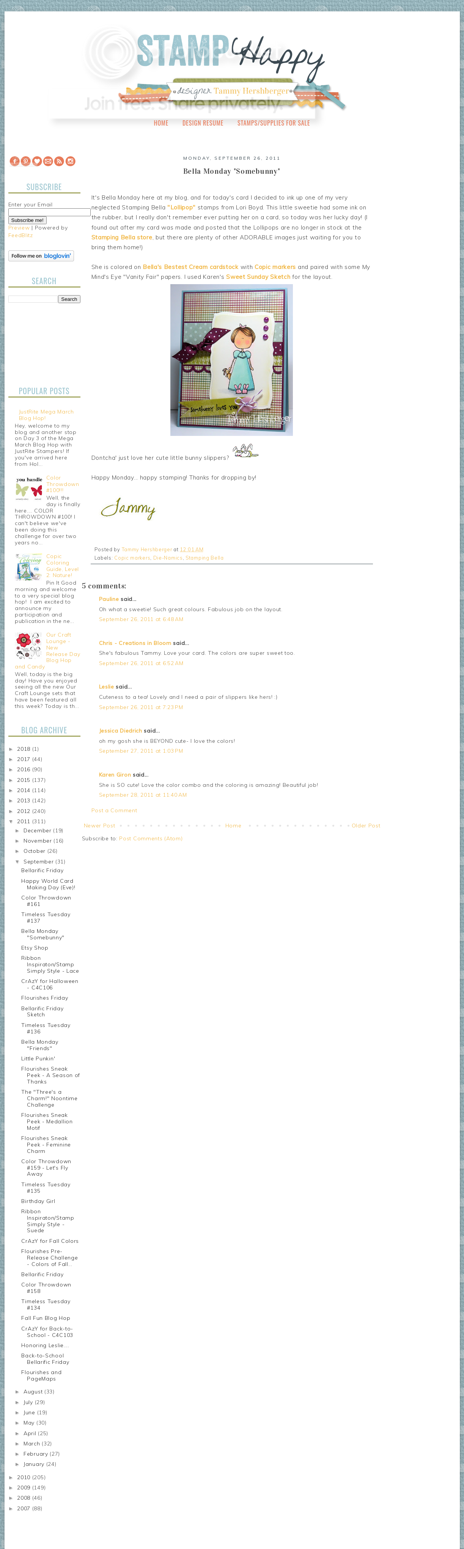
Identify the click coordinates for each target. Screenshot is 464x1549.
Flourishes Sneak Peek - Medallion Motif (46, 1121)
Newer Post (99, 825)
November (38, 840)
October (35, 851)
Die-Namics (168, 558)
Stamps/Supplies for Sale (274, 122)
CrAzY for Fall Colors (50, 1241)
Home (161, 122)
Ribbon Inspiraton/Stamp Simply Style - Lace (50, 964)
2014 (24, 790)
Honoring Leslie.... (45, 1345)
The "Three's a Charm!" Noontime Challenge (49, 1098)
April (31, 1433)
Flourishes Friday (44, 997)
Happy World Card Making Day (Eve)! (48, 884)
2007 (24, 1508)
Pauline (109, 599)
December (38, 830)
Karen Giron (115, 774)
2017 (24, 759)
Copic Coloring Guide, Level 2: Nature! (62, 566)
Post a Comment (114, 810)
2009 (24, 1487)
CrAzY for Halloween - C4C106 (49, 984)
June (30, 1412)
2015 (24, 780)
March (33, 1443)
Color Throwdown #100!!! (62, 484)
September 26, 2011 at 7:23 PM (141, 707)
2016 (24, 769)
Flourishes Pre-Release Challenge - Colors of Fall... (49, 1258)
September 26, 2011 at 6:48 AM (141, 619)
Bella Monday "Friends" (39, 1045)
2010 (24, 1477)
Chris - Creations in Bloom (135, 643)
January (35, 1464)
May (30, 1422)
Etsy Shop (34, 947)
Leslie (106, 686)
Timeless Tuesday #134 (45, 1304)
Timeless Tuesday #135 (45, 1187)
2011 (24, 821)
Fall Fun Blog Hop (45, 1318)
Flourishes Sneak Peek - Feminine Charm (46, 1144)
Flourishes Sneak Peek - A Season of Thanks (50, 1075)
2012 (24, 811)
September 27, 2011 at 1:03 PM (141, 750)
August (34, 1391)
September (39, 861)
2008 (24, 1497)
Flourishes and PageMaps (41, 1375)
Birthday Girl (38, 1201)
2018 (24, 748)
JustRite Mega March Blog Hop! (46, 414)
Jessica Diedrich (120, 730)
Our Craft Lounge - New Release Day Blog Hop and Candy (47, 650)
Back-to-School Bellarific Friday (45, 1358)
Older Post (366, 825)
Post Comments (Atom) (150, 838)
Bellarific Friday (42, 870)
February (37, 1453)
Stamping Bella (205, 558)
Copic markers (132, 558)
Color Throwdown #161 (46, 900)
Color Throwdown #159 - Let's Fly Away (46, 1168)
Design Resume (202, 122)
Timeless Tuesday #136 (45, 1028)
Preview (19, 227)
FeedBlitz (20, 235)
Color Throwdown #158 (46, 1287)
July (29, 1402)
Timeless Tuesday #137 (45, 917)
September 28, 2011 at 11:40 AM (143, 794)
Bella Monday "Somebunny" (42, 934)
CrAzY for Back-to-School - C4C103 (47, 1331)
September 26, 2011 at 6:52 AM (141, 663)
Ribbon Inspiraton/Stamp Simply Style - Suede (47, 1221)
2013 (24, 800)
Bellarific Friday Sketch (42, 1011)
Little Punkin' (38, 1058)
